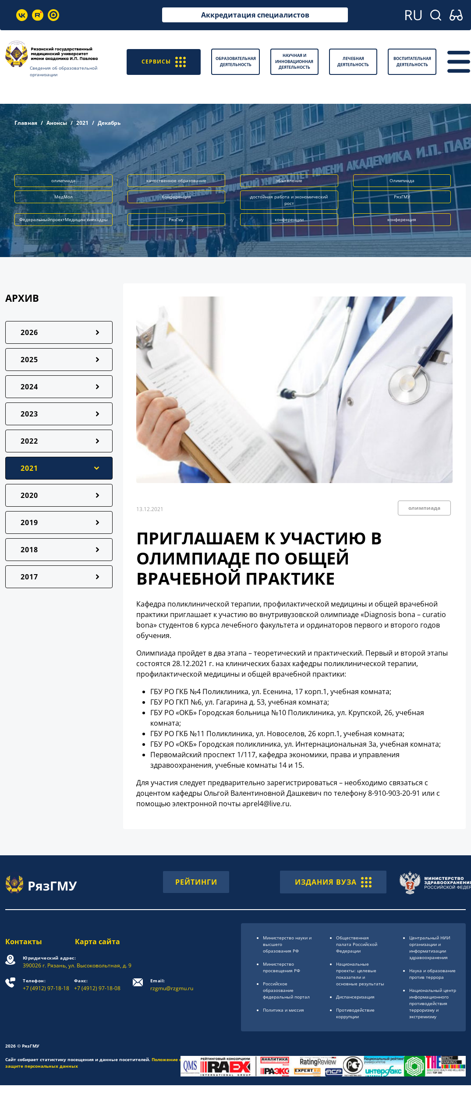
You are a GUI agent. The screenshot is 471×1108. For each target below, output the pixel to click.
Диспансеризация (355, 997)
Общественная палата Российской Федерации (356, 944)
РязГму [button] (176, 219)
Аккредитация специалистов (255, 15)
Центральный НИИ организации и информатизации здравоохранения (429, 947)
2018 (29, 549)
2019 (29, 522)
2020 (29, 495)
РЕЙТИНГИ (196, 882)
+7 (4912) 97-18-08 (97, 984)
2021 (82, 123)
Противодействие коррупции (355, 1013)
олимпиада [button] (63, 180)
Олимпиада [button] (402, 180)
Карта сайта (97, 941)
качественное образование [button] (176, 180)
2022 (29, 441)
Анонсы (56, 123)
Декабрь (109, 123)
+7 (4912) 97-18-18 (46, 984)
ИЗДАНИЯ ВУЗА (333, 882)
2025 (29, 359)
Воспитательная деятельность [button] (412, 61)
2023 (29, 414)
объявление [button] (289, 180)
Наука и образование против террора (432, 973)
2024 (29, 387)
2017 (29, 577)
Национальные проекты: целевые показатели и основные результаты (360, 974)
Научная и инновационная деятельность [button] (294, 61)
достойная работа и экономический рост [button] (289, 200)
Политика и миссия (283, 1010)
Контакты (23, 941)
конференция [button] (401, 219)
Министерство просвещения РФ (281, 967)
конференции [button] (289, 219)
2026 (29, 332)
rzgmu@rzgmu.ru (171, 984)
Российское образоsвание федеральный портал (286, 990)
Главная (25, 123)
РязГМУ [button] (402, 197)
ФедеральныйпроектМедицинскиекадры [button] (63, 219)
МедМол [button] (63, 197)
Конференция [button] (176, 197)
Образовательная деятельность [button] (236, 61)
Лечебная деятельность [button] (353, 61)
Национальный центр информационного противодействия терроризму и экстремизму (432, 1003)
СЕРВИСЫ (164, 61)
